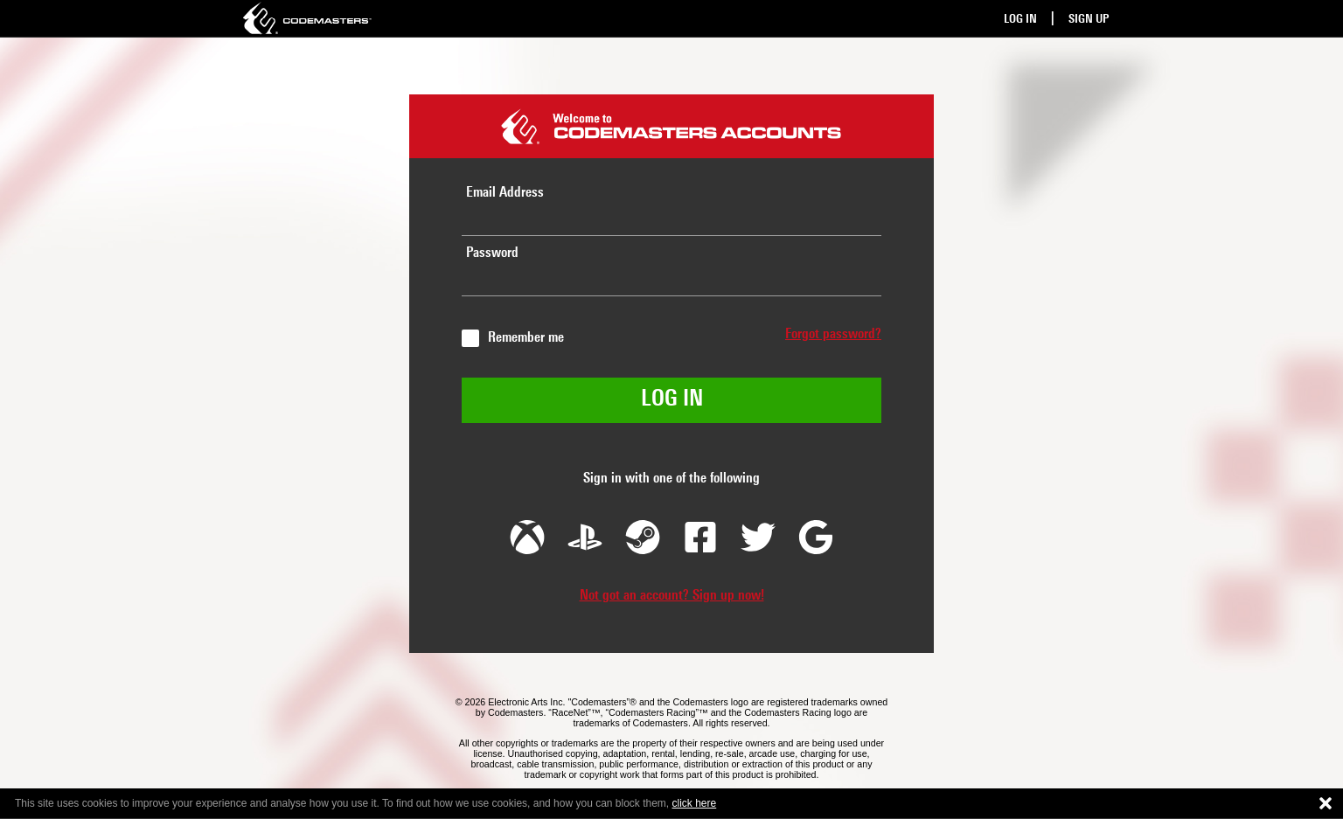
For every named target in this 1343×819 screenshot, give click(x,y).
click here (694, 803)
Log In (1020, 19)
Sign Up (1088, 19)
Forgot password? (833, 335)
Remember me (526, 338)
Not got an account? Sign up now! (672, 596)
